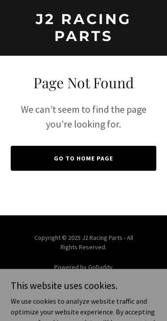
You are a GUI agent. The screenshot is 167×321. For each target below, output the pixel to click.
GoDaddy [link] (100, 267)
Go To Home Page (83, 158)
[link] (83, 38)
